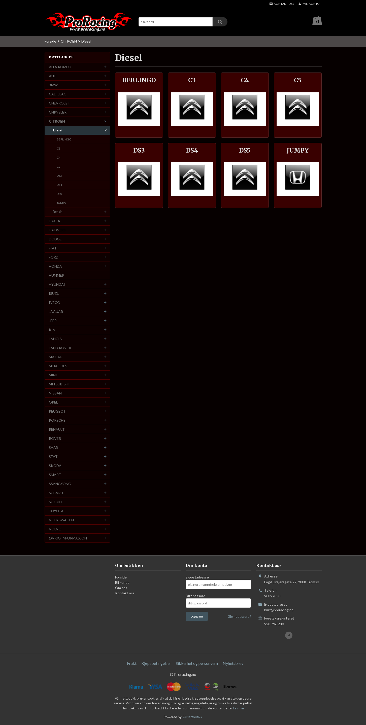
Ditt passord (195, 596)
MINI (53, 375)
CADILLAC (57, 94)
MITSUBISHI (59, 384)
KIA (52, 330)
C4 (58, 158)
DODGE (55, 239)
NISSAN (55, 393)
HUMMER (56, 275)
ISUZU (54, 294)
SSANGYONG (60, 484)
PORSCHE (57, 420)
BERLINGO (64, 139)
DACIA (54, 221)
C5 (58, 167)
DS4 (59, 185)
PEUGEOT (57, 411)
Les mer (238, 708)
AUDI (53, 76)
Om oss (121, 588)
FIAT (53, 248)
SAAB (53, 448)
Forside (50, 41)
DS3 (59, 176)
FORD (53, 257)
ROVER (55, 439)
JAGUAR (56, 312)
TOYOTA (56, 511)
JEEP (53, 321)
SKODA (55, 466)
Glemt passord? (239, 617)
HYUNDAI (57, 284)
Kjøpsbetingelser (156, 663)
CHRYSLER (57, 112)
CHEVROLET (59, 103)
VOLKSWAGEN (61, 520)
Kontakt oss (125, 593)
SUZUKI (55, 502)
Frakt (132, 663)
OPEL (53, 402)
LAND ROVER (60, 348)
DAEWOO (57, 230)
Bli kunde (122, 583)
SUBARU (56, 493)
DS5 (59, 194)
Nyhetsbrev (233, 663)
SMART (55, 475)
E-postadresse (197, 577)
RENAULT (57, 429)
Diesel (57, 130)
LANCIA (55, 339)
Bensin (57, 212)
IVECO (54, 303)
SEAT (53, 457)
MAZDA (55, 357)
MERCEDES (58, 366)
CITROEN (57, 121)
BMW (53, 85)
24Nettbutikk (192, 717)
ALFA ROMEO (60, 67)
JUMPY (61, 203)
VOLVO (55, 529)
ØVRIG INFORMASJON (68, 538)
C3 (58, 149)
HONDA (55, 266)
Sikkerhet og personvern (197, 663)
